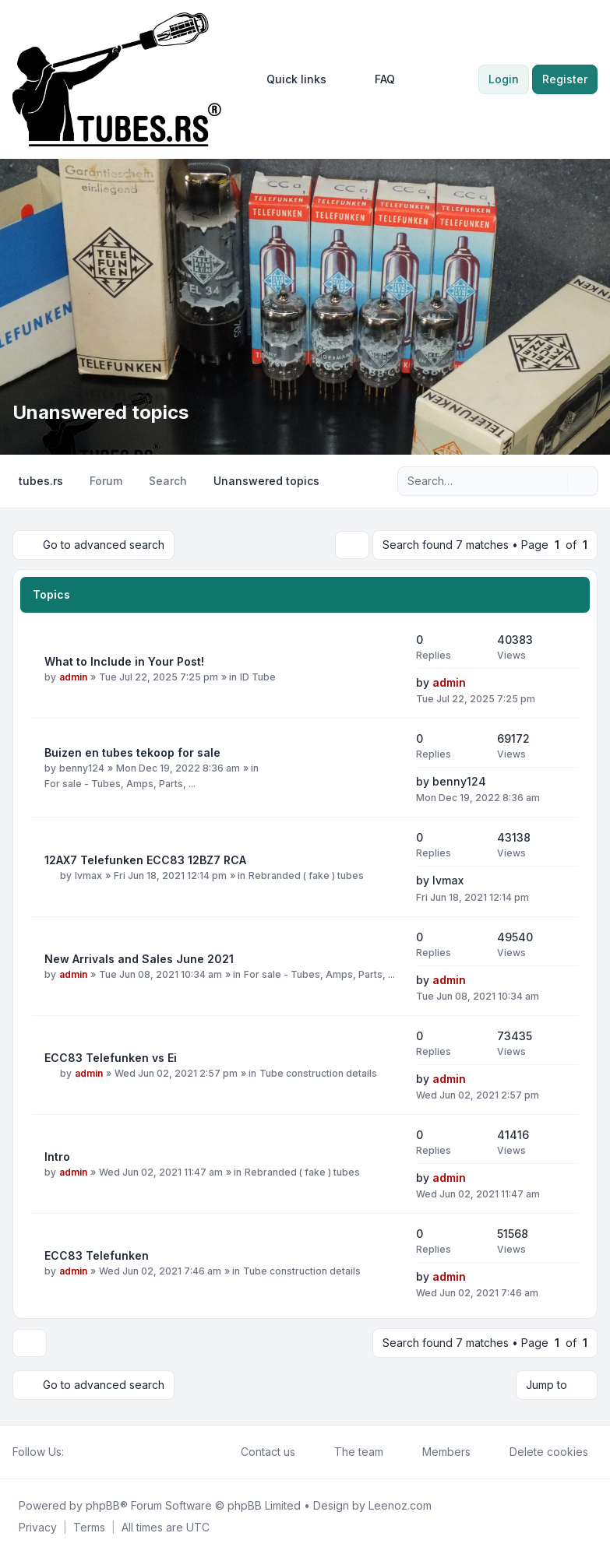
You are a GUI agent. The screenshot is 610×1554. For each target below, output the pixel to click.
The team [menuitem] (348, 1452)
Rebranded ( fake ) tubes (306, 875)
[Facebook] (73, 1452)
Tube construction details (318, 1073)
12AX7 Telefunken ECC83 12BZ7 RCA (145, 860)
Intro (57, 1156)
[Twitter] (86, 1452)
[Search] (554, 481)
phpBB (103, 1505)
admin (73, 677)
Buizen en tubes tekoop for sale (132, 752)
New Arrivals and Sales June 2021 (139, 958)
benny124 (81, 768)
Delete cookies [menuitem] (538, 1452)
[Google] (111, 1452)
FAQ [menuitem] (374, 79)
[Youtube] (98, 1452)
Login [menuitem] (503, 79)
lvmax (88, 875)
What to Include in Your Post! (124, 661)
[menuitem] (289, 79)
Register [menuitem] (564, 79)
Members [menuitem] (436, 1452)
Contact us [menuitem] (257, 1452)
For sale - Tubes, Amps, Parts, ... (120, 783)
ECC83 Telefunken (96, 1255)
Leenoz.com (400, 1505)
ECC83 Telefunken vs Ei (110, 1057)
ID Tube (258, 677)
